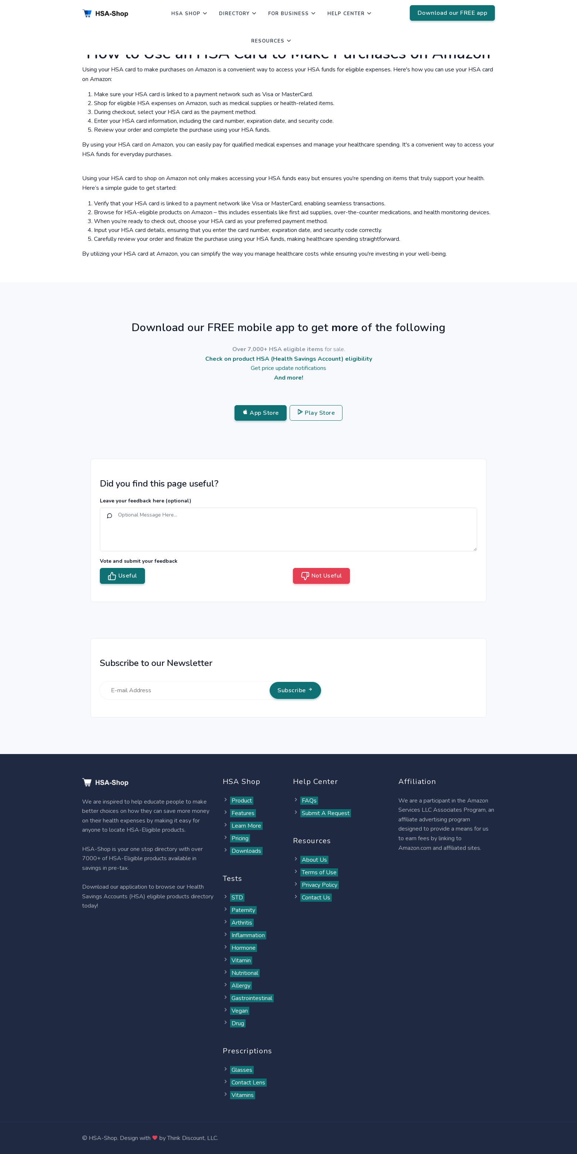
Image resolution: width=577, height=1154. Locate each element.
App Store (260, 413)
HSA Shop (185, 13)
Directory (234, 13)
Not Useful (321, 576)
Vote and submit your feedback (139, 561)
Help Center (346, 13)
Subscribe (295, 690)
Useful (122, 576)
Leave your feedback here (145, 500)
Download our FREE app (452, 13)
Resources (267, 41)
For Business (288, 13)
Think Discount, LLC (192, 1138)
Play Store (316, 413)
